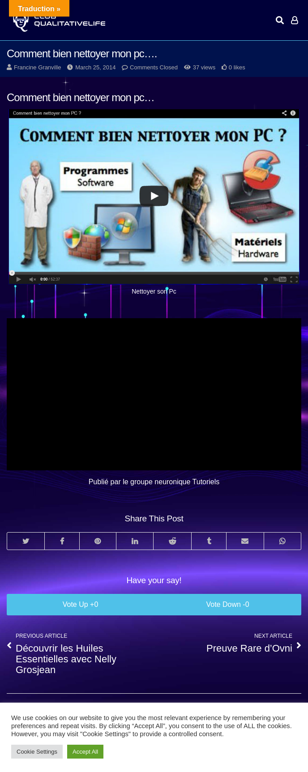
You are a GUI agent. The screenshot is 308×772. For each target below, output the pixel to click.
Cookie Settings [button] (37, 751)
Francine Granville (37, 67)
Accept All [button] (85, 751)
